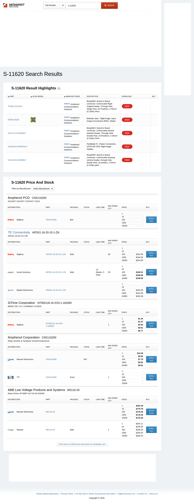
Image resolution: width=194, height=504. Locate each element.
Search (109, 5)
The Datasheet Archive (14, 5)
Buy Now (151, 219)
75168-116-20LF (15, 106)
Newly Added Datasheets (47, 494)
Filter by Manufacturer (21, 188)
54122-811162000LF (17, 160)
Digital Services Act (126, 494)
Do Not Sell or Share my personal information (95, 494)
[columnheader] (17, 96)
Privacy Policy (67, 494)
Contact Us (142, 494)
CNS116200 (51, 220)
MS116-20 (50, 412)
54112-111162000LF (17, 133)
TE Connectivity (19, 232)
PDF (127, 106)
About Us (153, 494)
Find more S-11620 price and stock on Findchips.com (82, 444)
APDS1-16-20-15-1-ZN (56, 254)
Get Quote (151, 412)
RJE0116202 (13, 120)
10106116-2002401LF (17, 146)
